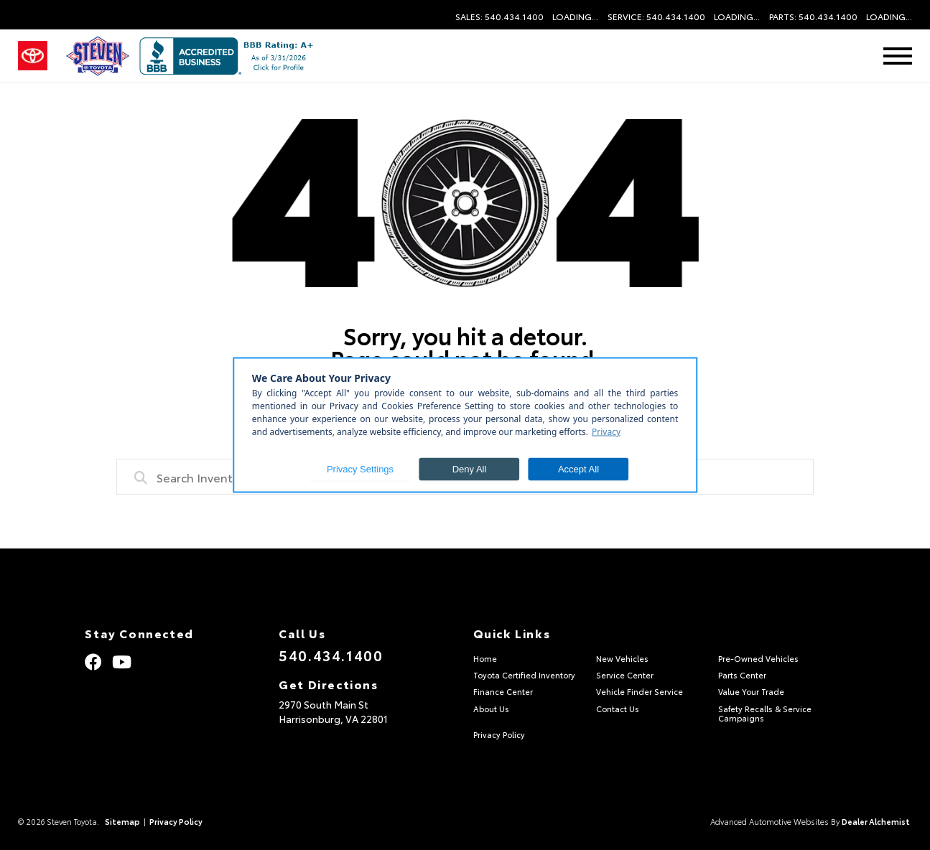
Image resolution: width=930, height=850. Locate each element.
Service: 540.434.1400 (656, 16)
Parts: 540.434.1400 (813, 16)
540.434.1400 (331, 655)
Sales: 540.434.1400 (499, 16)
